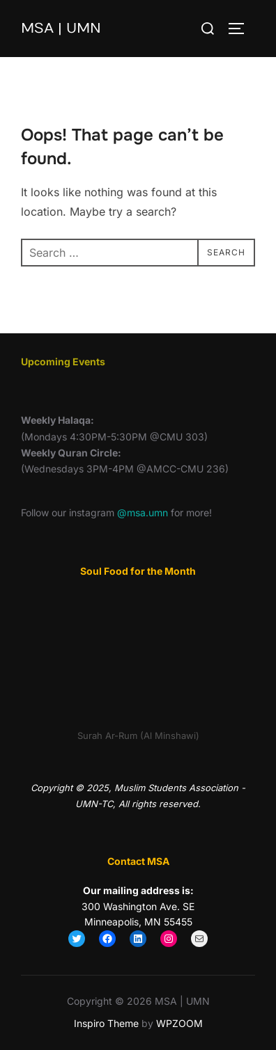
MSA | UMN (61, 28)
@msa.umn (142, 512)
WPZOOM (179, 1023)
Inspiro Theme (106, 1023)
